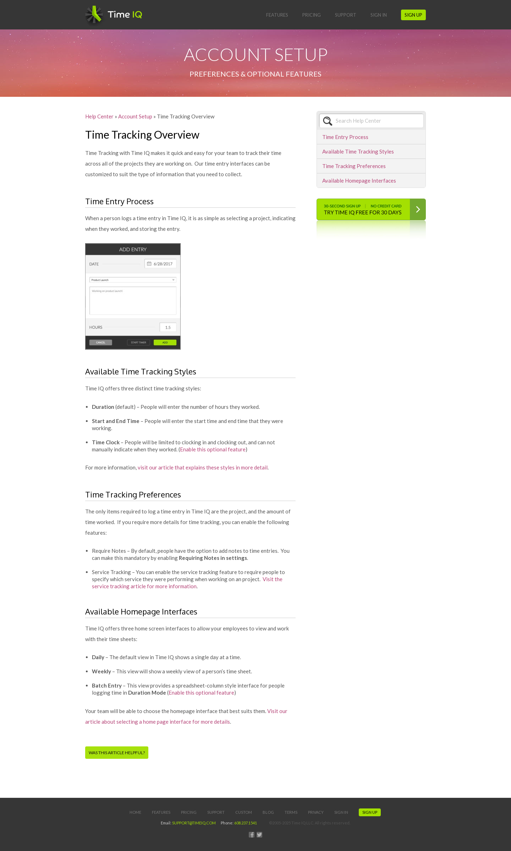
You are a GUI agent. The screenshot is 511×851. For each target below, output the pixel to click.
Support (345, 15)
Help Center (99, 116)
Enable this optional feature (213, 449)
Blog (268, 812)
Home (135, 812)
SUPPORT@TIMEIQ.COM (194, 823)
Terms (291, 812)
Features (277, 15)
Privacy (316, 812)
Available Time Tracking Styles (358, 151)
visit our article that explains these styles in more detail (203, 467)
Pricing (311, 15)
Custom (243, 812)
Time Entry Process (345, 137)
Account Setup (135, 116)
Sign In (378, 15)
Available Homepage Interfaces (359, 180)
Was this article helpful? (117, 752)
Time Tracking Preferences (354, 166)
